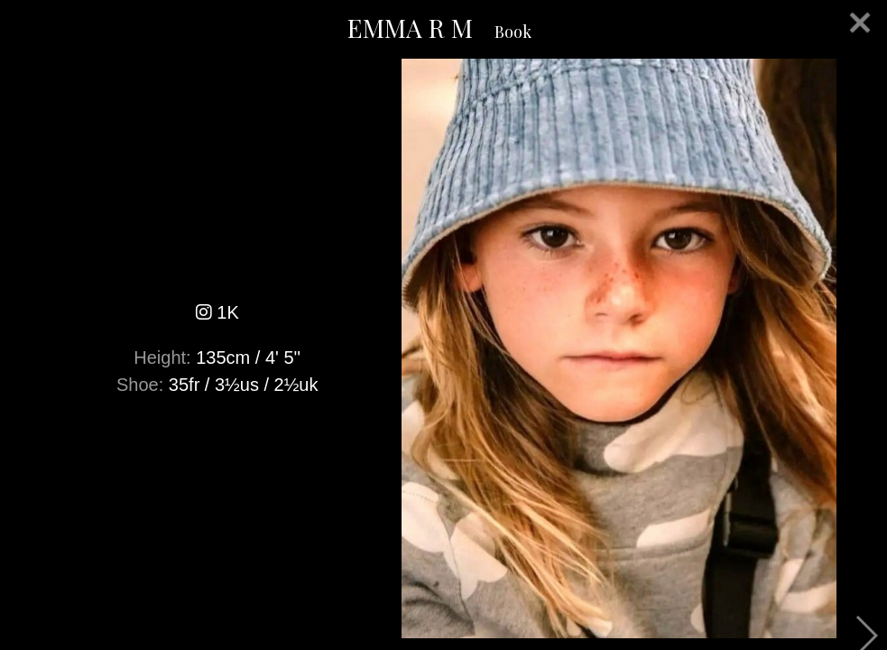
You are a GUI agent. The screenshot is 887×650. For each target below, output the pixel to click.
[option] (443, 348)
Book (512, 31)
